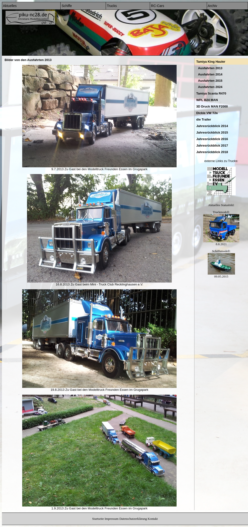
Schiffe (66, 6)
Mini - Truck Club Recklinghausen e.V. (116, 284)
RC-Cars (157, 6)
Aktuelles (9, 6)
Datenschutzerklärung (133, 518)
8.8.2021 (221, 242)
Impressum (112, 518)
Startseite (98, 518)
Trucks (111, 6)
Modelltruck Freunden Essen (107, 169)
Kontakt (153, 518)
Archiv (212, 6)
